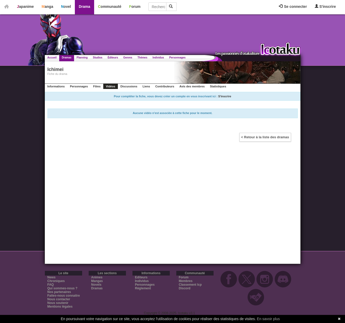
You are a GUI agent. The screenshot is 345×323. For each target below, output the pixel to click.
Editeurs (141, 277)
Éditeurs (113, 57)
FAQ (50, 284)
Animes (96, 277)
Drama (84, 6)
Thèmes (142, 57)
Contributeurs (164, 86)
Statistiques (218, 86)
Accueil (52, 57)
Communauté (109, 6)
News (51, 277)
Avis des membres (192, 86)
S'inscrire (325, 6)
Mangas (97, 281)
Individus (158, 57)
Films (97, 86)
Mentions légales (60, 306)
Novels (96, 284)
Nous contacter (58, 299)
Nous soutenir (58, 303)
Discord (185, 288)
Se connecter (293, 6)
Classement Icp (190, 284)
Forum (135, 6)
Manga (47, 6)
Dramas (66, 57)
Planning (82, 57)
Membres (186, 281)
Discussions (128, 86)
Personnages (177, 57)
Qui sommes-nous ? (62, 288)
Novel (66, 6)
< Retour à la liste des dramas (265, 137)
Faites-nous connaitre (63, 295)
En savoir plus (268, 319)
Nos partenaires (59, 292)
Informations (56, 86)
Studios (97, 57)
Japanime (25, 6)
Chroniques (56, 281)
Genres (127, 57)
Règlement (143, 288)
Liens (146, 86)
